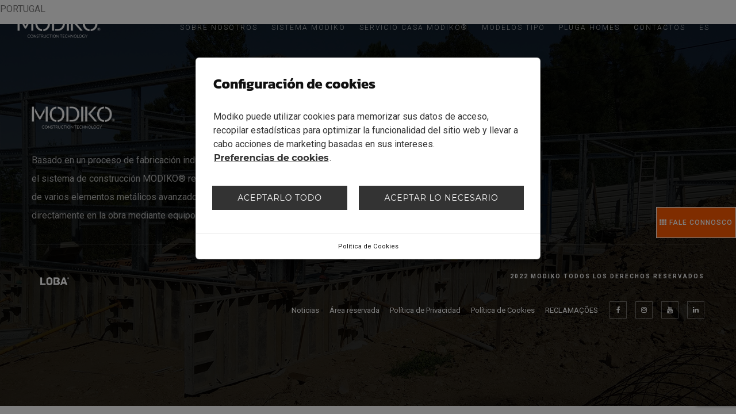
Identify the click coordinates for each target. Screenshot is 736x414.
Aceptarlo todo (279, 198)
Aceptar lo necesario (441, 198)
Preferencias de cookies (271, 157)
